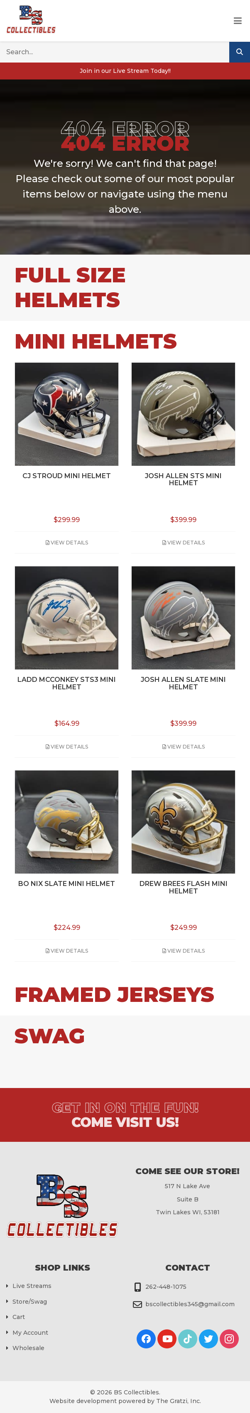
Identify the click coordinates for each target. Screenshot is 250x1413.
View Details (67, 542)
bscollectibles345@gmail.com (190, 1304)
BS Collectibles (136, 1392)
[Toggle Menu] (238, 21)
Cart (18, 1317)
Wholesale (28, 1348)
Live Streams (31, 1286)
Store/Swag (29, 1301)
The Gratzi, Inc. (178, 1401)
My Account (30, 1332)
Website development (83, 1401)
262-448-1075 (165, 1286)
